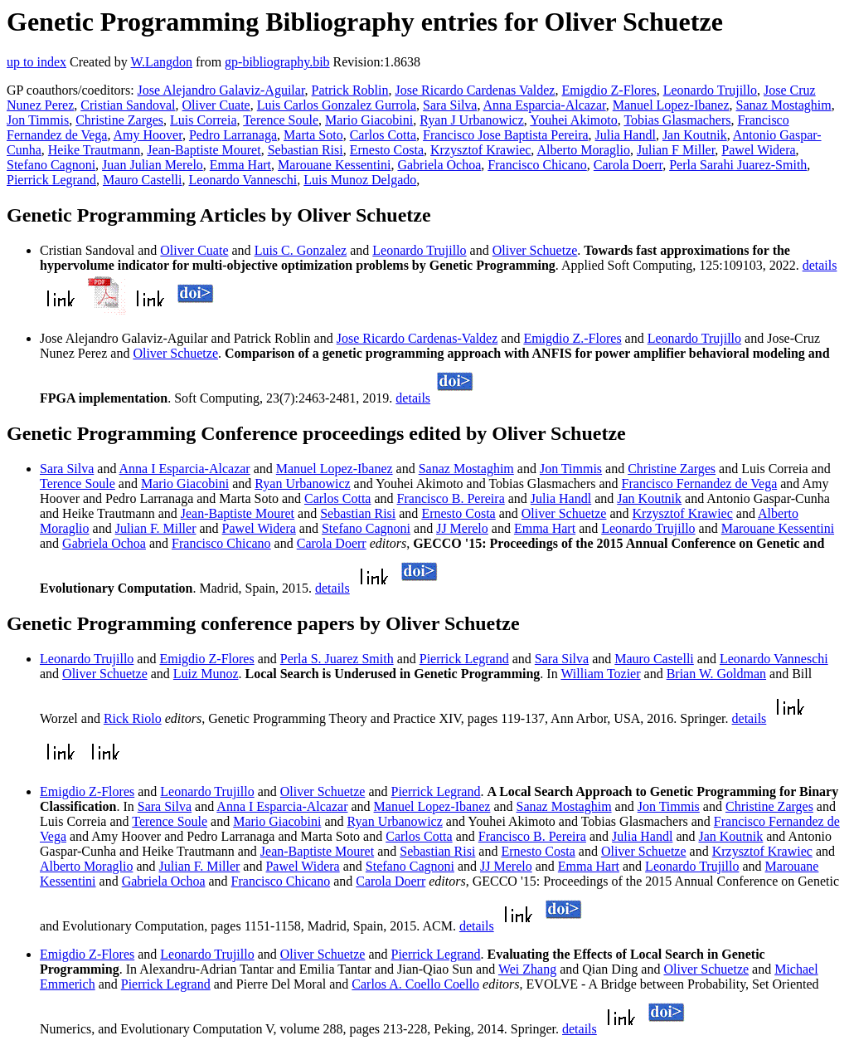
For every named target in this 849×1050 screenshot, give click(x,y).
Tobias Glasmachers (676, 120)
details (820, 265)
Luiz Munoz (206, 674)
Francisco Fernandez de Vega (700, 483)
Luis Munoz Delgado (359, 180)
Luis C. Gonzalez (301, 250)
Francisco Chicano (537, 165)
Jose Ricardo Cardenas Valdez (475, 90)
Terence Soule (280, 120)
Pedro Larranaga (233, 135)
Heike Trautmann (94, 150)
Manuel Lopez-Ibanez (671, 105)
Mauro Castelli (142, 180)
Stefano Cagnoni (51, 165)
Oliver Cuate (216, 105)
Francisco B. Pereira (451, 498)
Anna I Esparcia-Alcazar (184, 469)
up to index (36, 62)
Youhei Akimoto (574, 120)
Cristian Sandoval (127, 105)
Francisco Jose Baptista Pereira (506, 135)
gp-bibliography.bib (277, 62)
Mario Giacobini (369, 120)
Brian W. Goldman (716, 674)
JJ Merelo (462, 528)
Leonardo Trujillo (710, 90)
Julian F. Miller (155, 528)
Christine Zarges (119, 120)
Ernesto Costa (387, 150)
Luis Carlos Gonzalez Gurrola (336, 105)
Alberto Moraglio (582, 150)
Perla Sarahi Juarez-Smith (738, 165)
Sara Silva (450, 105)
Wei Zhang (527, 969)
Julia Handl (625, 135)
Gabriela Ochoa (439, 165)
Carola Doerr (628, 165)
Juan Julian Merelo (152, 165)
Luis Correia (203, 120)
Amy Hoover (148, 135)
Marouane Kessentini (334, 165)
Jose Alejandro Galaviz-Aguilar (221, 90)
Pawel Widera (758, 150)
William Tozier (600, 674)
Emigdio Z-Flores (608, 90)
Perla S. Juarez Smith (337, 659)
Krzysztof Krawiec (480, 150)
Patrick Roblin (350, 90)
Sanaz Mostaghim (784, 105)
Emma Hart (240, 165)
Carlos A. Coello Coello (415, 984)
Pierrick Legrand (51, 180)
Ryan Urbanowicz (302, 483)
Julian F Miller (676, 150)
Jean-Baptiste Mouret (203, 150)
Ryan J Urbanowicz (472, 120)
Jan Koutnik (694, 135)
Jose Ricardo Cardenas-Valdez (417, 338)
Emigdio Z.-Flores (572, 338)
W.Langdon (161, 62)
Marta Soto (313, 135)
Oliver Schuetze (535, 250)
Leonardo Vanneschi (243, 180)
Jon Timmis (38, 120)
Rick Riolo (133, 718)
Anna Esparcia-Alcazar (544, 105)
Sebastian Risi (305, 150)
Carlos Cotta (383, 135)
